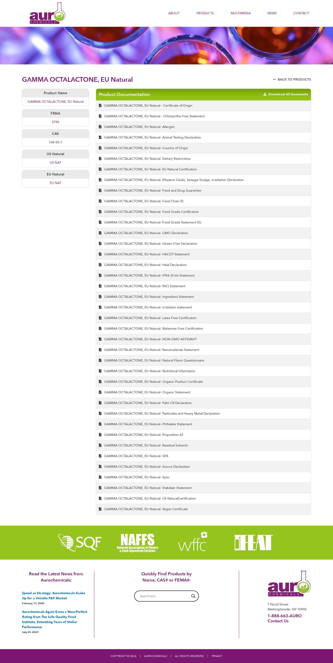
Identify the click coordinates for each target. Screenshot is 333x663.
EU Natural (55, 174)
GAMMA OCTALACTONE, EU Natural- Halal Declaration (143, 264)
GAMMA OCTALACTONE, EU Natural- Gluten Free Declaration (148, 243)
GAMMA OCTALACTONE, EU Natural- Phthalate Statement (145, 424)
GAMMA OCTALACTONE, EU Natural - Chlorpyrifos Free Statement (152, 116)
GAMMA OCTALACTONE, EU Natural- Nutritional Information (147, 371)
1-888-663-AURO (285, 615)
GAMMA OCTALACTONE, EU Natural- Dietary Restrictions (145, 158)
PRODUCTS (205, 13)
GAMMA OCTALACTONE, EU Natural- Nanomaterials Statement (149, 349)
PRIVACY (217, 656)
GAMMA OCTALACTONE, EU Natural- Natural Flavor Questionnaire (151, 360)
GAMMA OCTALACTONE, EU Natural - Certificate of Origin (145, 105)
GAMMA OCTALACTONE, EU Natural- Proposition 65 (141, 434)
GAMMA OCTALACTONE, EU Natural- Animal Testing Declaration (150, 137)
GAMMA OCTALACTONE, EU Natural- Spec (134, 477)
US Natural (55, 154)
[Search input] (164, 596)
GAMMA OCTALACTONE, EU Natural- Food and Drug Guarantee (150, 190)
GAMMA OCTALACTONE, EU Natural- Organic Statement (144, 392)
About (174, 13)
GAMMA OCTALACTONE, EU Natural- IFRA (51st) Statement (147, 275)
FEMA (55, 113)
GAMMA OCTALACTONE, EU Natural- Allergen (137, 126)
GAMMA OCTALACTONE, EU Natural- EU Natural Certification (148, 169)
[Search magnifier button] (193, 596)
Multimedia (241, 13)
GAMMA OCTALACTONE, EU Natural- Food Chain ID (141, 201)
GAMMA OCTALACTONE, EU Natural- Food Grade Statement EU (150, 222)
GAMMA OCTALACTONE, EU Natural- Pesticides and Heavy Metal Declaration (159, 413)
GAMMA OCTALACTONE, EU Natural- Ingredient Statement (146, 296)
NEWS (272, 13)
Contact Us (278, 620)
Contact (301, 13)
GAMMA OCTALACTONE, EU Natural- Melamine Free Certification (151, 328)
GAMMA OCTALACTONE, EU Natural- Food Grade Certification (149, 211)
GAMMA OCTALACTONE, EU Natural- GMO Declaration (143, 232)
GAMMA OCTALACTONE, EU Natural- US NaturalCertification (147, 498)
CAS (55, 133)
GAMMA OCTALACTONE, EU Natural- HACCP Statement (144, 254)
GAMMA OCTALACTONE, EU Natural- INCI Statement (142, 286)
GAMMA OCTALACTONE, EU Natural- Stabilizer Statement (145, 487)
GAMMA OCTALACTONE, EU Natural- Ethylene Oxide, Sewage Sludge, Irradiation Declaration (171, 179)
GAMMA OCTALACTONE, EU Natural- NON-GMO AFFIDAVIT (148, 339)
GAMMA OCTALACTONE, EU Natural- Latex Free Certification (148, 317)
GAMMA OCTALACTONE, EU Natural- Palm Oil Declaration (145, 402)
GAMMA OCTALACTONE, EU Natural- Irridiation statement (145, 307)
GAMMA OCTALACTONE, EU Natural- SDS (133, 455)
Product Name (55, 93)
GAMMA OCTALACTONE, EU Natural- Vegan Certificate (143, 509)
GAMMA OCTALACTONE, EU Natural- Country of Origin (143, 148)
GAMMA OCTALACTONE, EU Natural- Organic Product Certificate (151, 381)
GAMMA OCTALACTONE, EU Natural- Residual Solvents (143, 445)
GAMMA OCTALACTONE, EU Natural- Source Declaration (144, 466)
